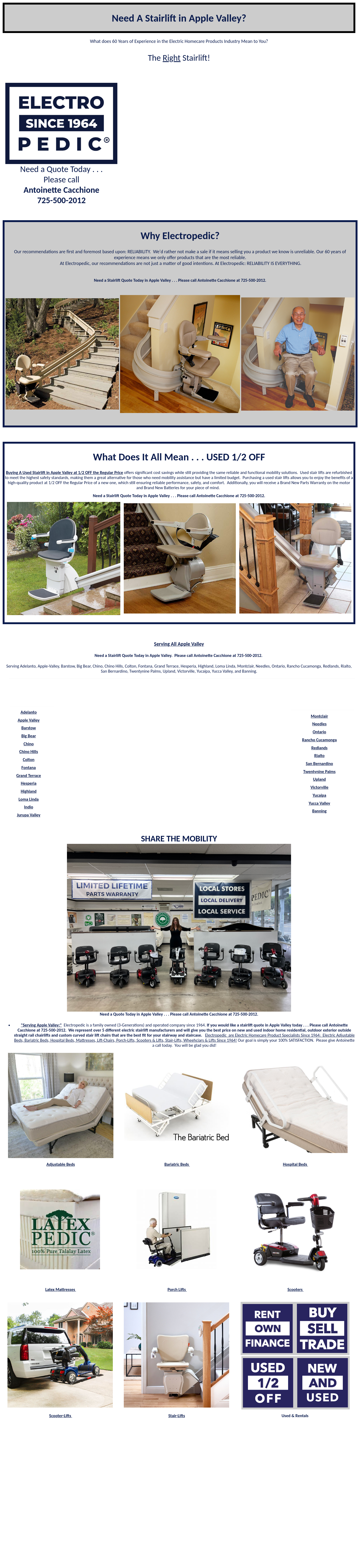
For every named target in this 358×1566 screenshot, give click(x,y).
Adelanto (29, 712)
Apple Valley (28, 720)
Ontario (319, 731)
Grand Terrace (28, 775)
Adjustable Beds (60, 1164)
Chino (28, 743)
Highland (29, 791)
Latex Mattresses (60, 1289)
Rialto (319, 755)
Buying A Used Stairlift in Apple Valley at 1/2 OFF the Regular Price (64, 472)
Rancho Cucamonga (319, 739)
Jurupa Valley (28, 814)
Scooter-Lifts (60, 1415)
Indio (28, 806)
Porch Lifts (177, 1289)
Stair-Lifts (176, 1415)
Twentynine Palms (319, 771)
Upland (319, 779)
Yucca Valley (319, 803)
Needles (319, 723)
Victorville (319, 787)
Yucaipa (319, 795)
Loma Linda (29, 799)
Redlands (319, 747)
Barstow (28, 727)
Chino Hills (28, 751)
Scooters (295, 1289)
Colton (28, 759)
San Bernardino (319, 763)
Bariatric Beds (177, 1164)
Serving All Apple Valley (179, 644)
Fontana (28, 767)
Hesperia (29, 783)
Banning (319, 810)
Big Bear (28, 735)
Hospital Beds (295, 1164)
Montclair (319, 716)
